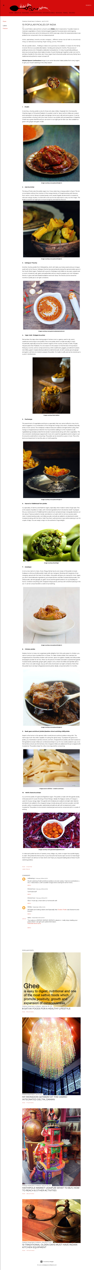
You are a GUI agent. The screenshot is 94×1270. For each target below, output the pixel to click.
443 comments (30, 1250)
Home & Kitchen (36, 13)
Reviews (59, 13)
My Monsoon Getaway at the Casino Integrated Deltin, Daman (44, 1098)
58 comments (30, 1011)
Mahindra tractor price (34, 923)
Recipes (72, 13)
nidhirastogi (31, 878)
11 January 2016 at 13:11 (41, 898)
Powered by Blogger (47, 1262)
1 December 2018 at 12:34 (38, 907)
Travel (65, 13)
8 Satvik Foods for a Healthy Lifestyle (46, 1008)
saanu (29, 917)
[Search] (88, 5)
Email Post (29, 866)
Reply (29, 885)
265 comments (30, 1193)
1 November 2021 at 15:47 (38, 917)
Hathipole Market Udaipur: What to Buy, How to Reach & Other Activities (50, 1189)
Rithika (30, 907)
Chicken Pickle (62, 909)
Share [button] (4, 21)
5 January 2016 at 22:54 (42, 889)
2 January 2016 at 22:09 (41, 878)
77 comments (30, 1102)
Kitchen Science (49, 13)
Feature (5, 28)
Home (11, 13)
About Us (17, 13)
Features (25, 13)
